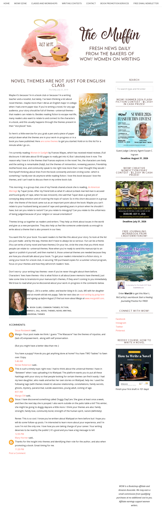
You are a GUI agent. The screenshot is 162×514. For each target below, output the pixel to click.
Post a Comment (17, 453)
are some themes (49, 141)
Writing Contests (72, 3)
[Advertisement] (134, 438)
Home (6, 3)
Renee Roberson (23, 364)
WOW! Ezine (20, 3)
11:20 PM (19, 449)
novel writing (63, 310)
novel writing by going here (92, 294)
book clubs (36, 307)
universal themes (36, 314)
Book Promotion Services (114, 3)
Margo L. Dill (33, 310)
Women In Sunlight (39, 152)
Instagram (121, 322)
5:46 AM (19, 361)
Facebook (120, 319)
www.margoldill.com (94, 298)
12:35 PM (19, 434)
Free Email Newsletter (146, 3)
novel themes (48, 310)
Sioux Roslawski (23, 330)
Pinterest (120, 330)
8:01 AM (19, 391)
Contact (91, 3)
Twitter (119, 326)
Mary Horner (21, 437)
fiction (64, 307)
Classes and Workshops (44, 3)
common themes (51, 307)
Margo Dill (20, 395)
